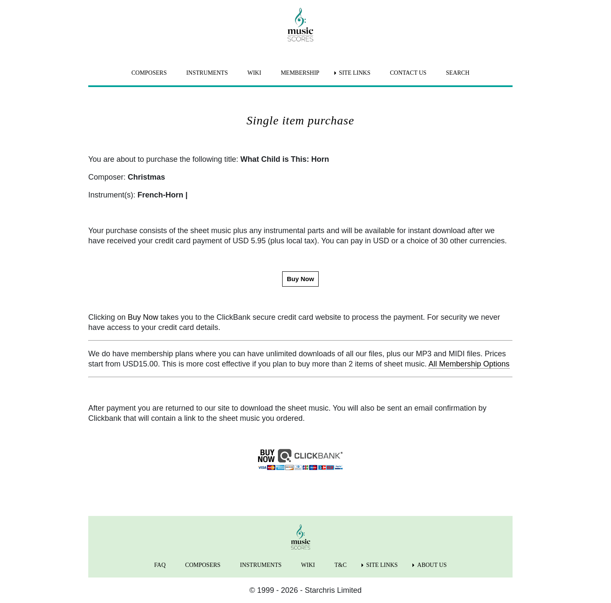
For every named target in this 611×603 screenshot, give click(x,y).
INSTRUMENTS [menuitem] (207, 73)
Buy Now (143, 317)
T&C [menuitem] (340, 565)
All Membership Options (469, 364)
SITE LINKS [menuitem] (354, 73)
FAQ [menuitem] (159, 565)
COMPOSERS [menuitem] (149, 73)
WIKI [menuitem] (254, 73)
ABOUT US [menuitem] (431, 565)
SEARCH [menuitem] (457, 73)
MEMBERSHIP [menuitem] (300, 73)
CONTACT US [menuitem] (408, 73)
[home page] (300, 24)
